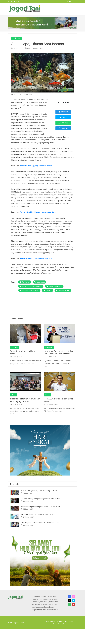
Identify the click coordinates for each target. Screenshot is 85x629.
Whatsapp (63, 123)
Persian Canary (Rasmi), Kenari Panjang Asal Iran (39, 490)
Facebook (63, 112)
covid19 (47, 290)
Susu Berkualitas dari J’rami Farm (23, 352)
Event (53, 621)
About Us (59, 621)
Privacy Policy (57, 624)
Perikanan (16, 38)
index (69, 1)
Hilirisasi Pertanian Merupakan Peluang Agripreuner (25, 400)
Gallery (71, 621)
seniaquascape (63, 290)
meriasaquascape (54, 286)
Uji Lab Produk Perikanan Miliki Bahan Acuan (37, 514)
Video (65, 621)
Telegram (63, 128)
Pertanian (15, 347)
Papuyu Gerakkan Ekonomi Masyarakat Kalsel (38, 212)
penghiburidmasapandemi (31, 286)
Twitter (63, 117)
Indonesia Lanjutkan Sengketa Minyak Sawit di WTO (40, 507)
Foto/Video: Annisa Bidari (21, 94)
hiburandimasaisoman (29, 290)
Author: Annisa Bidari (34, 48)
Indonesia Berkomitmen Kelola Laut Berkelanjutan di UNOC (59, 352)
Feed (64, 624)
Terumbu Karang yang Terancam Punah (36, 166)
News (14, 395)
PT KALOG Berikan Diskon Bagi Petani (59, 400)
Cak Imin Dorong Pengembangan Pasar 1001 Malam (40, 498)
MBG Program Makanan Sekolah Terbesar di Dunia (40, 522)
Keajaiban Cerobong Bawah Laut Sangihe (36, 258)
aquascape (39, 282)
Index (47, 621)
